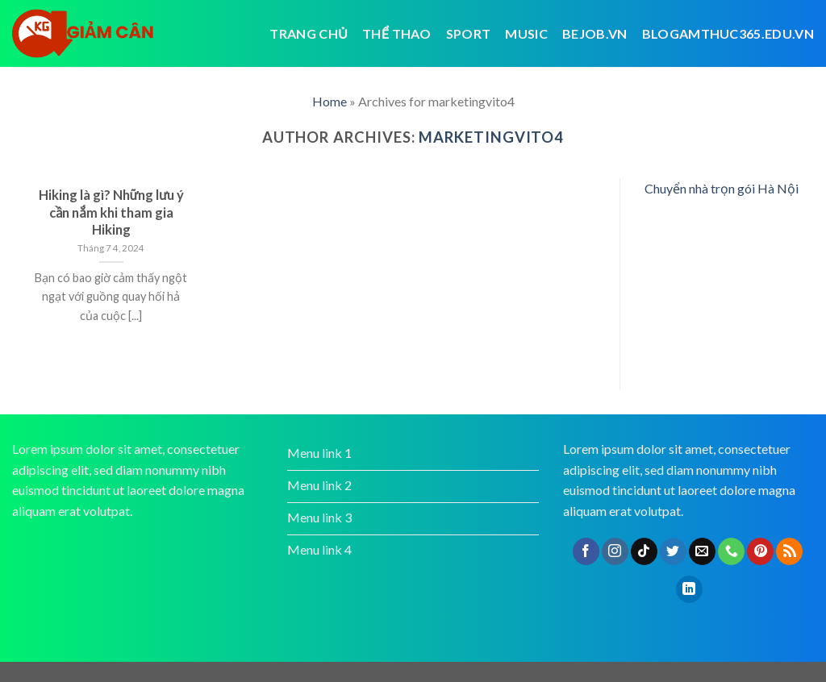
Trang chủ (308, 33)
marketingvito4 (491, 137)
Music (526, 33)
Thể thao (397, 33)
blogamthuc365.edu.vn (728, 33)
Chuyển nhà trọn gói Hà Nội (722, 188)
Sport (468, 33)
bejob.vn (595, 33)
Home (329, 101)
